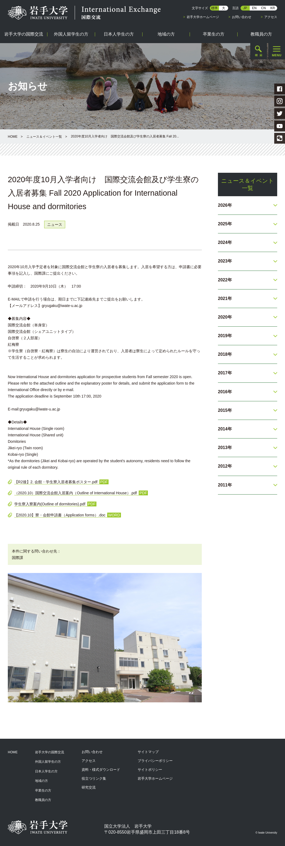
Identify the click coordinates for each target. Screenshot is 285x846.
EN (254, 8)
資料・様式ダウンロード (101, 770)
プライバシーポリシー (155, 761)
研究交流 (89, 787)
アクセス (270, 17)
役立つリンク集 (94, 778)
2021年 (225, 298)
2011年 (225, 485)
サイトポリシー (150, 770)
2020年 (225, 317)
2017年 (225, 373)
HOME (13, 137)
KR (272, 8)
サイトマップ (148, 752)
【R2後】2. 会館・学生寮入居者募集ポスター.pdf (56, 482)
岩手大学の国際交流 (49, 752)
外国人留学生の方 (48, 762)
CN (263, 8)
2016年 (225, 391)
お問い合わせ (241, 17)
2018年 (225, 354)
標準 (214, 8)
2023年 (225, 261)
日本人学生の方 (46, 771)
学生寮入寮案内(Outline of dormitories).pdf (49, 504)
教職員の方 (43, 800)
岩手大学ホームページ (203, 17)
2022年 (225, 280)
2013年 (225, 447)
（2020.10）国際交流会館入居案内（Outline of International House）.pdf (75, 493)
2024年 (225, 242)
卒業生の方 (43, 790)
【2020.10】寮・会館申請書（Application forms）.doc (59, 515)
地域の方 (41, 781)
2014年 (225, 429)
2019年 (225, 335)
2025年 (225, 224)
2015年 (225, 410)
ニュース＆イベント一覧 (44, 137)
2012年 (225, 466)
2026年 (225, 205)
